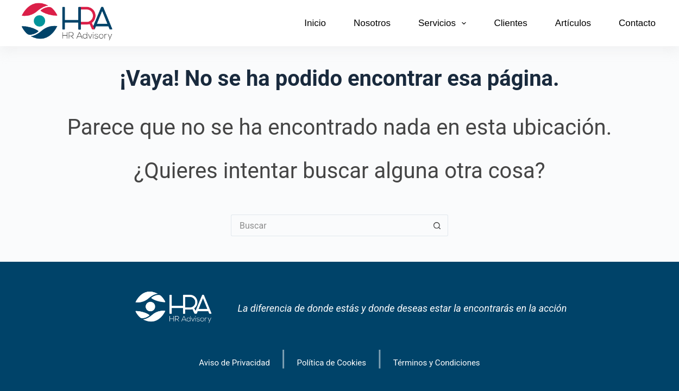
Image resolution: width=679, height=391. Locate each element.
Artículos (573, 23)
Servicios (444, 23)
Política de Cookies (332, 363)
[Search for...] (328, 225)
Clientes (510, 23)
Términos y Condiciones (436, 363)
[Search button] (437, 225)
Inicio (315, 23)
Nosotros (372, 23)
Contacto (637, 23)
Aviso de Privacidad (234, 363)
